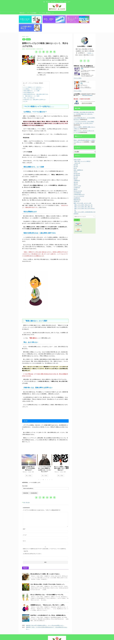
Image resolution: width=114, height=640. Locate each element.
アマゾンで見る (77, 68)
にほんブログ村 (78, 215)
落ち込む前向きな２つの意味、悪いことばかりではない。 (45, 564)
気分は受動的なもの (29, 82)
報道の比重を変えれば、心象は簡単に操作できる (36, 84)
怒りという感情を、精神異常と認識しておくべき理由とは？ (61, 458)
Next (67, 457)
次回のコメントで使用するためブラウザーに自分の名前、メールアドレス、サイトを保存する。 (45, 538)
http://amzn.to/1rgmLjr (87, 85)
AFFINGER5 (71, 638)
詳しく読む (29, 465)
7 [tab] (52, 469)
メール (25, 525)
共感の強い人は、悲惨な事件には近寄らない (35, 89)
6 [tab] (49, 469)
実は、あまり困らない (29, 87)
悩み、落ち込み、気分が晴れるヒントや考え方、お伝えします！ (57, 636)
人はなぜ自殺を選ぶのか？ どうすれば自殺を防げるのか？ (29, 458)
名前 (24, 519)
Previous (23, 457)
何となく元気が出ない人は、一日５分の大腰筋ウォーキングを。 (47, 584)
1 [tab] (39, 469)
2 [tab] (41, 469)
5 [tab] (47, 469)
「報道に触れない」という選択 (31, 86)
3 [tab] (43, 469)
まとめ (25, 91)
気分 (24, 492)
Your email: (25, 476)
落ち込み (28, 492)
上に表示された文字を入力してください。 (32, 543)
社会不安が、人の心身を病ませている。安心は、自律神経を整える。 (48, 605)
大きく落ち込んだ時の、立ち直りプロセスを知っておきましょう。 (47, 574)
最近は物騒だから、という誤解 (31, 80)
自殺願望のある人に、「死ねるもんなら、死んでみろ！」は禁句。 (47, 595)
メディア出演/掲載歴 (31, 12)
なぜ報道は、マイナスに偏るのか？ (33, 79)
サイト (24, 531)
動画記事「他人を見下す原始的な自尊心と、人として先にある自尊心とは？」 (45, 615)
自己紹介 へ (90, 43)
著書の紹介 (22, 12)
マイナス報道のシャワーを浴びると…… (34, 77)
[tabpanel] (29, 456)
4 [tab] (45, 469)
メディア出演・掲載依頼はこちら (46, 12)
